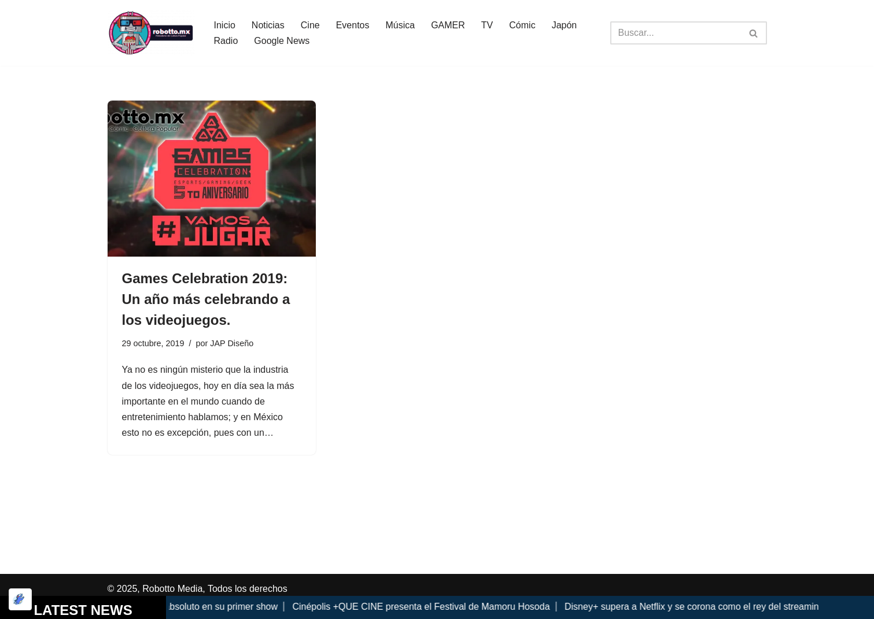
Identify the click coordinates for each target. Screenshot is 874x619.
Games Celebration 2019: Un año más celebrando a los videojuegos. (206, 299)
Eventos (353, 25)
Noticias (268, 25)
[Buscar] (675, 33)
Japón (564, 25)
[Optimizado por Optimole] (20, 599)
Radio (226, 41)
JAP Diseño (231, 343)
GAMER (448, 25)
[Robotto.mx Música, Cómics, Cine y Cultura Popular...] (151, 32)
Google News (281, 41)
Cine (310, 25)
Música (400, 25)
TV (487, 25)
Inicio (224, 25)
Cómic (522, 25)
